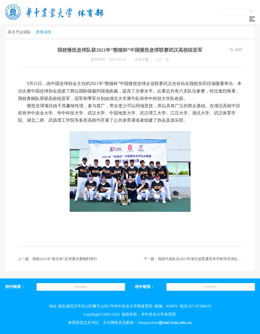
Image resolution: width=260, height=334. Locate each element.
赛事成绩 (43, 32)
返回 (238, 49)
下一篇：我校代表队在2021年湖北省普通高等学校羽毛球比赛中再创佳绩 (192, 259)
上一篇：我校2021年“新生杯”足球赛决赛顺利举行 (57, 259)
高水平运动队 (19, 32)
